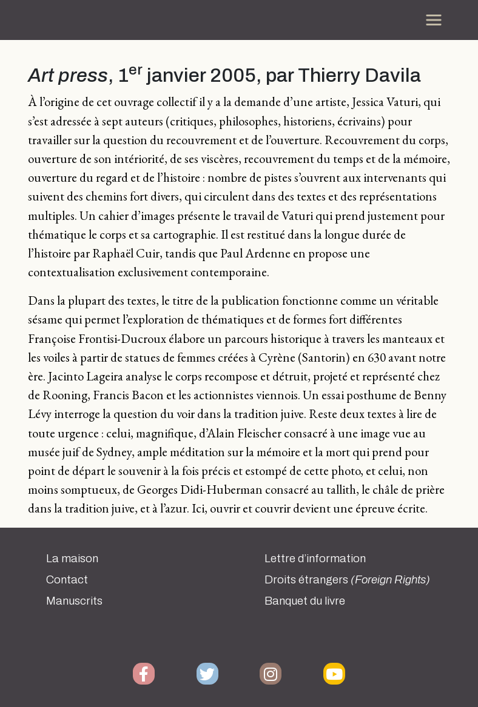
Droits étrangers (347, 580)
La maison (72, 559)
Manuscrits (74, 601)
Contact (67, 580)
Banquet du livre (304, 601)
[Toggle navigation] (433, 20)
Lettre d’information (315, 559)
